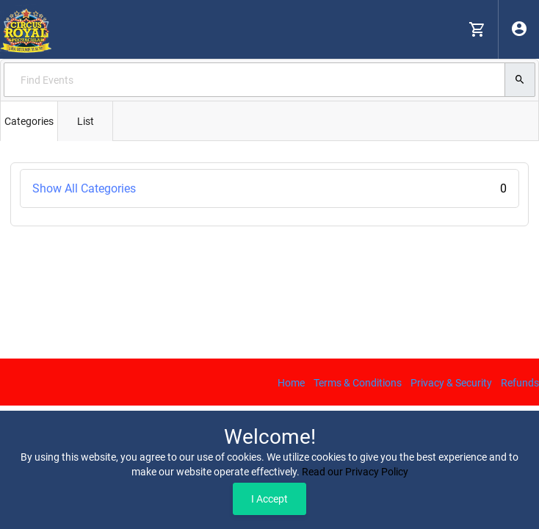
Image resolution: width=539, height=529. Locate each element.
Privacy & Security (451, 383)
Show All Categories (269, 188)
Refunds (520, 383)
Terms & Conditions (358, 383)
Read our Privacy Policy (355, 472)
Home (291, 383)
